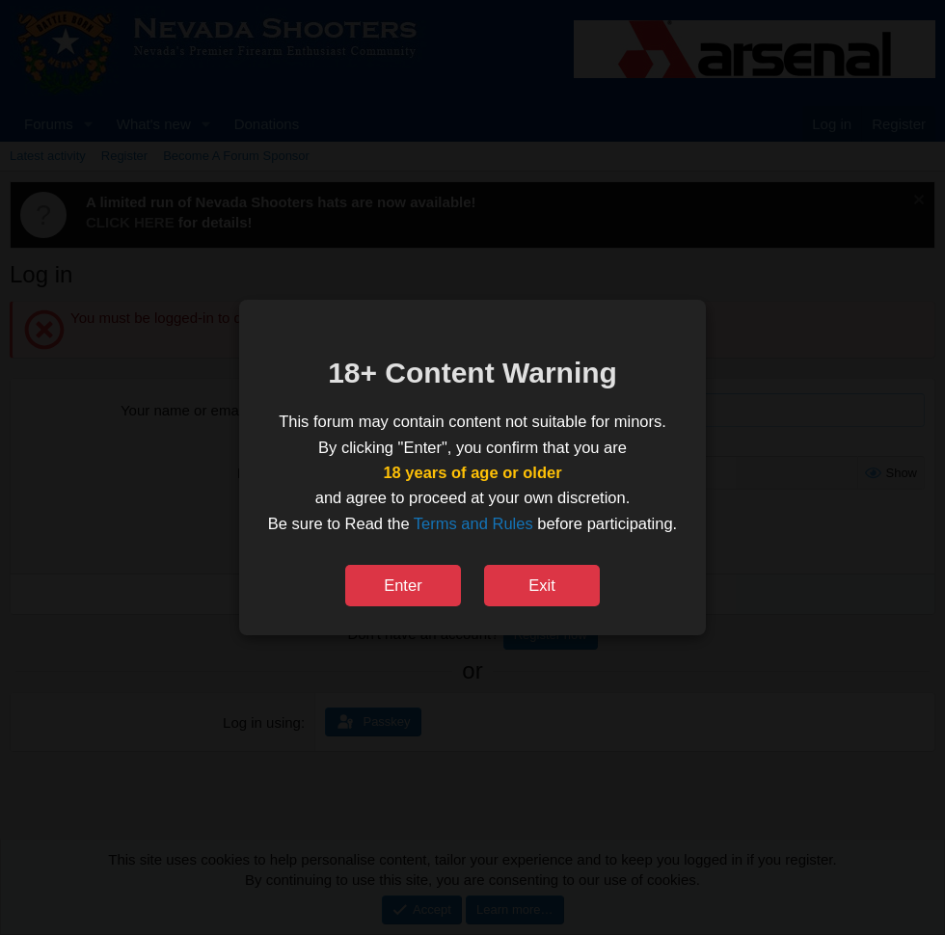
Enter (402, 585)
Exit (541, 585)
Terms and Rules (473, 523)
